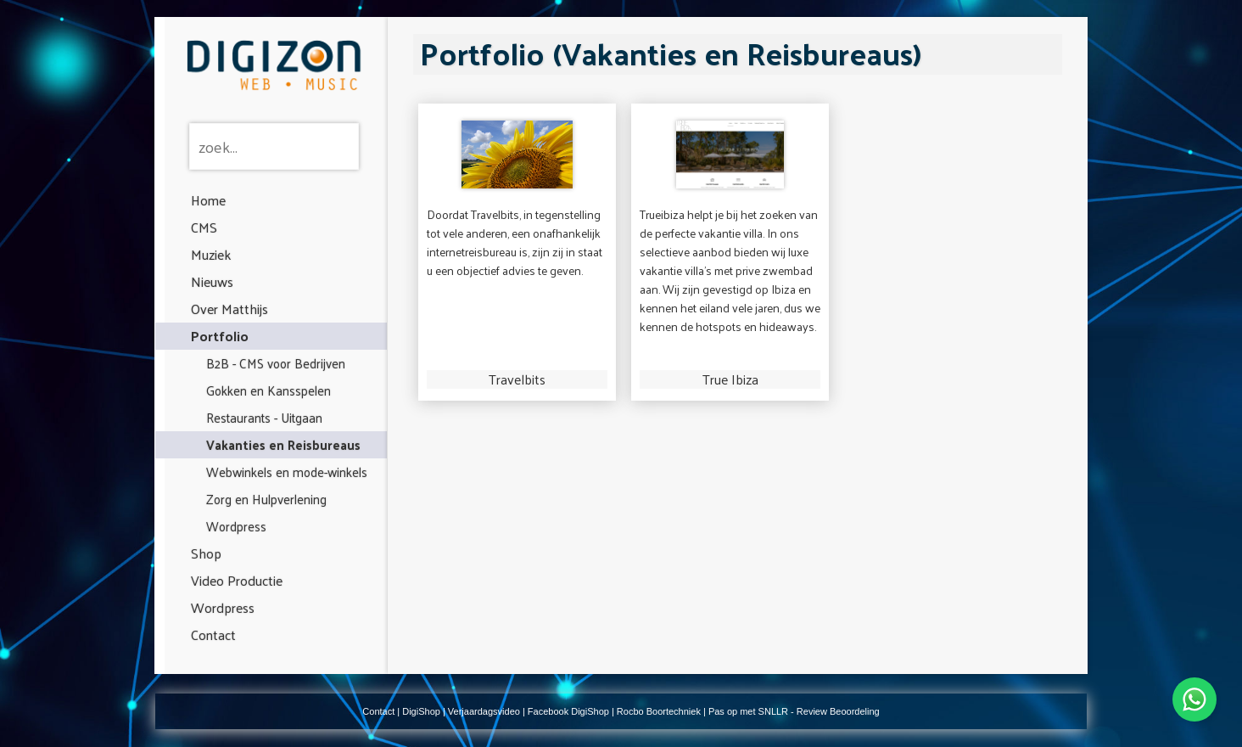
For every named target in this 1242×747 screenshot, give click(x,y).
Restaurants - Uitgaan (264, 417)
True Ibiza (730, 379)
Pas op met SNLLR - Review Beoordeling (794, 711)
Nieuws (212, 281)
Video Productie (237, 580)
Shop (206, 553)
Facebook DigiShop (568, 711)
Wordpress (236, 525)
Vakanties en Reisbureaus (283, 444)
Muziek (211, 254)
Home (208, 200)
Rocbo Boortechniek (659, 711)
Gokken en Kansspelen (268, 390)
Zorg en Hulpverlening (266, 498)
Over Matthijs (229, 308)
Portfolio (220, 335)
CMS (204, 227)
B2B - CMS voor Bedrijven (275, 362)
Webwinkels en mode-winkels (286, 471)
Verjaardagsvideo (484, 711)
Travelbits (517, 379)
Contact (213, 634)
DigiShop (421, 711)
